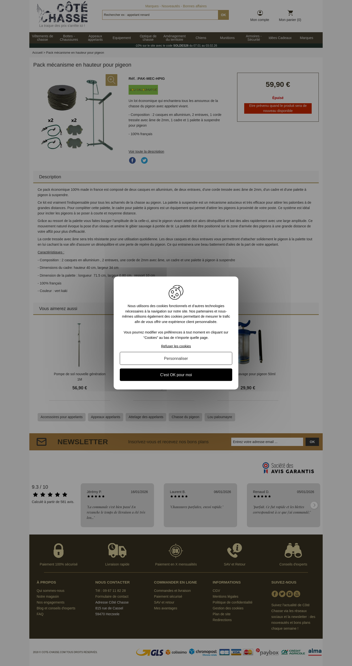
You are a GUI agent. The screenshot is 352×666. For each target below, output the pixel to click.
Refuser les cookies (176, 346)
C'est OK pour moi (176, 375)
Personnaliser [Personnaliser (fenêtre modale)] (176, 358)
